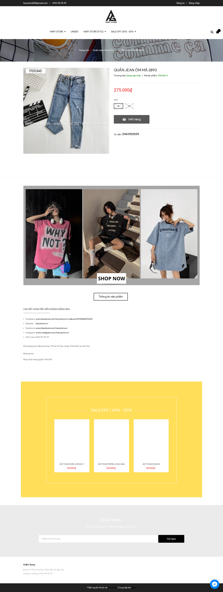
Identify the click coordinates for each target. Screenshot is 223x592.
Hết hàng (134, 119)
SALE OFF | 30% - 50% (111, 410)
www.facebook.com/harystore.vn (52, 328)
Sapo (133, 587)
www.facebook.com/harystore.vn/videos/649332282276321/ (64, 319)
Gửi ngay (171, 538)
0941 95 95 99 (59, 3)
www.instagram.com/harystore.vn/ (52, 332)
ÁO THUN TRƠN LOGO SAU (111, 464)
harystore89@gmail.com (35, 3)
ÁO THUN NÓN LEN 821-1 (72, 464)
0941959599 (130, 134)
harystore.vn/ (42, 323)
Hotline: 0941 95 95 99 (41, 573)
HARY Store (29, 564)
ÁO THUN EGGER (151, 464)
